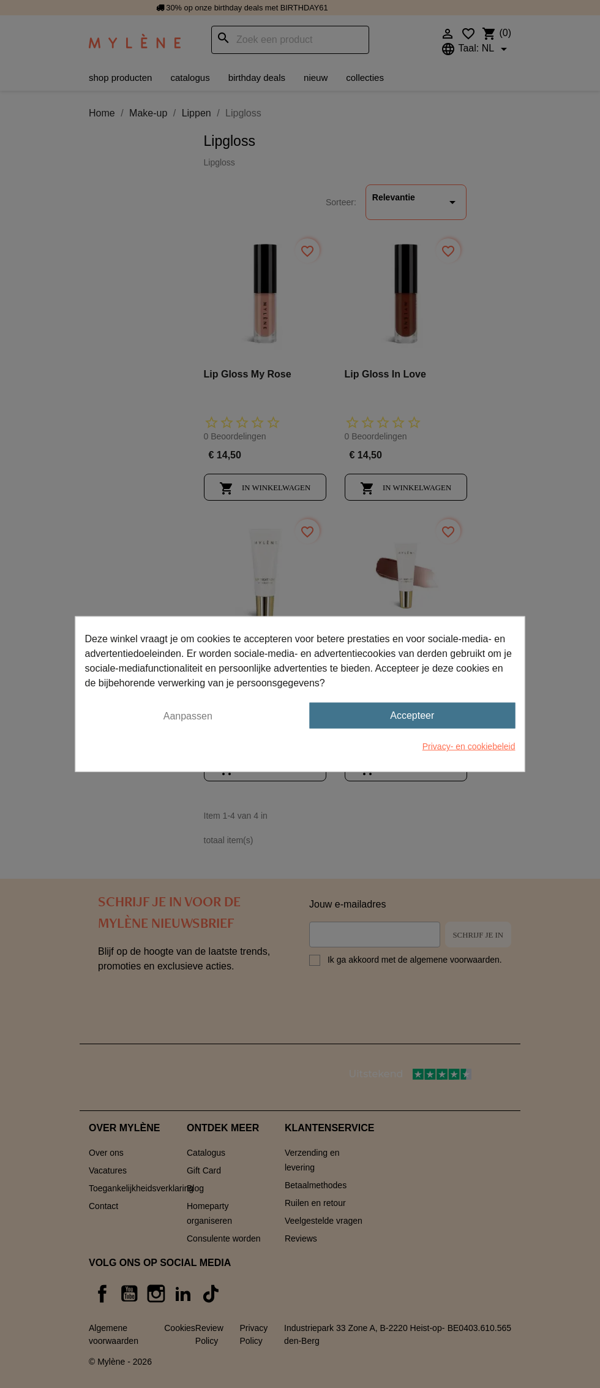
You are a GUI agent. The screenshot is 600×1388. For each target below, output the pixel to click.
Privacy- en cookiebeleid (469, 746)
